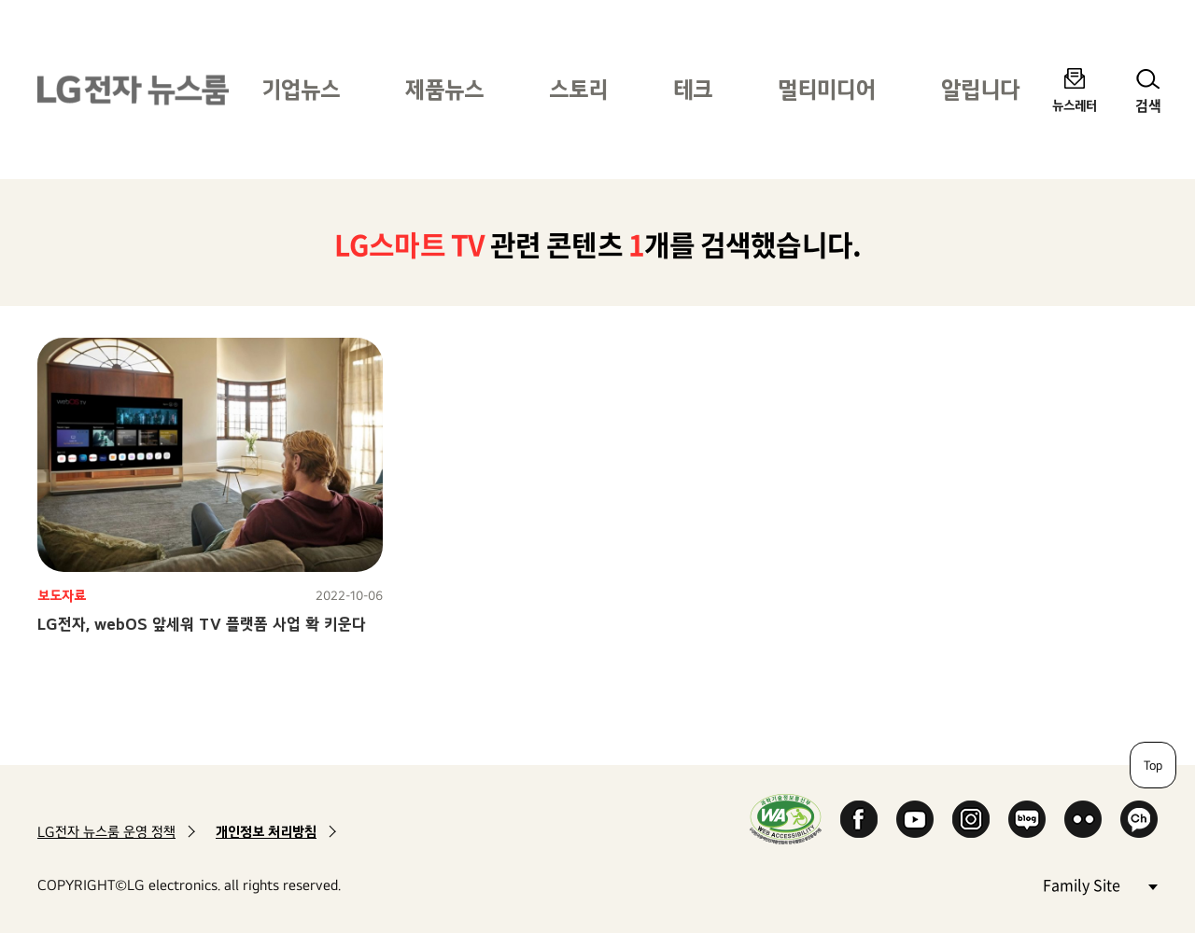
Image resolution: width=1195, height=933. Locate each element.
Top (1153, 765)
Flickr (1083, 819)
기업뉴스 (300, 89)
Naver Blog (1027, 819)
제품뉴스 (444, 89)
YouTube (915, 819)
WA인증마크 (786, 818)
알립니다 (980, 89)
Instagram (971, 819)
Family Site (1100, 884)
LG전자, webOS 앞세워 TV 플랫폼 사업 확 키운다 (201, 624)
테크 (692, 89)
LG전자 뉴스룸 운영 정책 (106, 832)
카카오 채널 (1139, 819)
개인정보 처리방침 (266, 832)
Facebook (859, 819)
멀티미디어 (827, 89)
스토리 (578, 89)
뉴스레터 (1074, 105)
